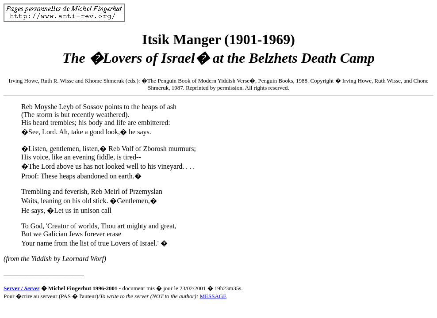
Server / (21, 288)
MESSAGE (212, 296)
